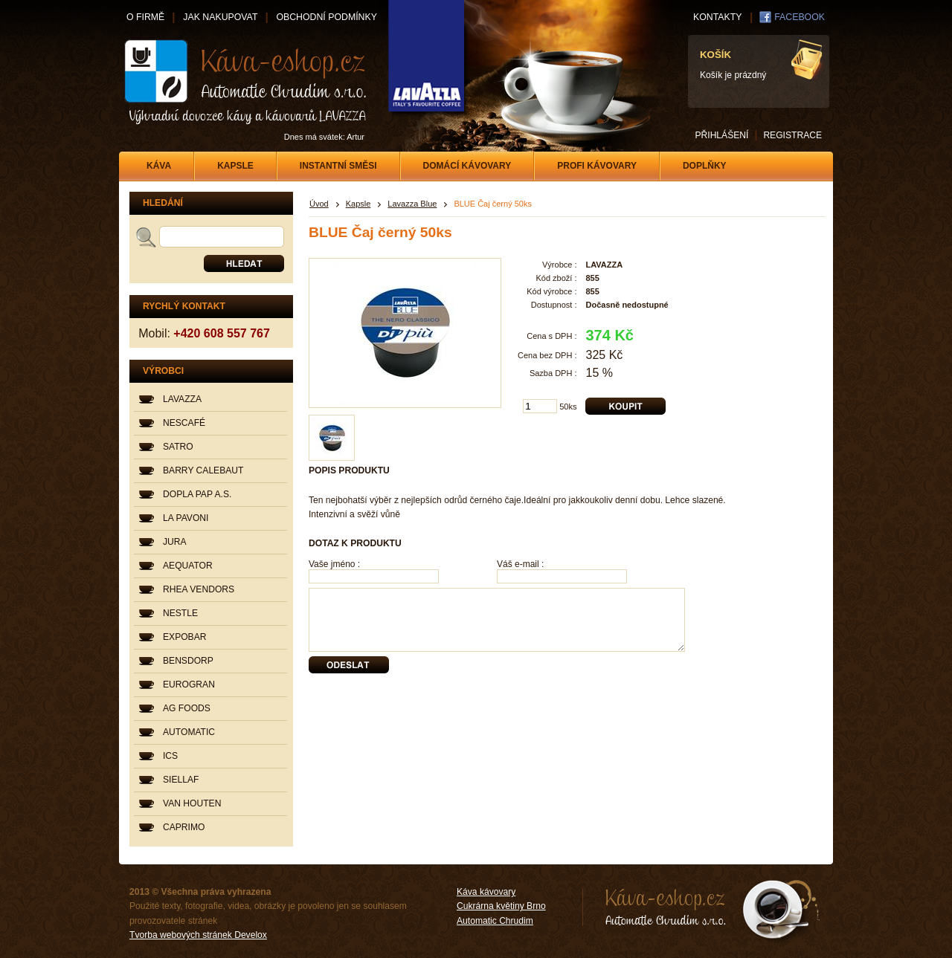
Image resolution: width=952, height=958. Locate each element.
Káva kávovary (486, 892)
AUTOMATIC (189, 732)
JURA (175, 542)
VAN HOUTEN (192, 803)
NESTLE (180, 613)
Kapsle (358, 203)
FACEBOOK (799, 17)
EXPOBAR (184, 637)
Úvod (319, 203)
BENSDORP (188, 661)
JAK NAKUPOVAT (220, 17)
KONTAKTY (717, 17)
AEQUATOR (188, 565)
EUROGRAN (189, 684)
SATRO (178, 446)
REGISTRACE (792, 135)
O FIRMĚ (145, 17)
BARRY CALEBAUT (203, 470)
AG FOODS (186, 708)
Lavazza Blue (412, 203)
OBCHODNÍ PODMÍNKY (326, 17)
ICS (170, 756)
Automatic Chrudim (495, 921)
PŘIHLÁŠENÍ (721, 135)
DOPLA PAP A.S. (197, 494)
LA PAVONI (185, 518)
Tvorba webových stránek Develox (198, 935)
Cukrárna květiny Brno (501, 906)
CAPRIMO (184, 827)
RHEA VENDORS (198, 589)
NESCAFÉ (184, 423)
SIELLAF (181, 779)
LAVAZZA (182, 399)
